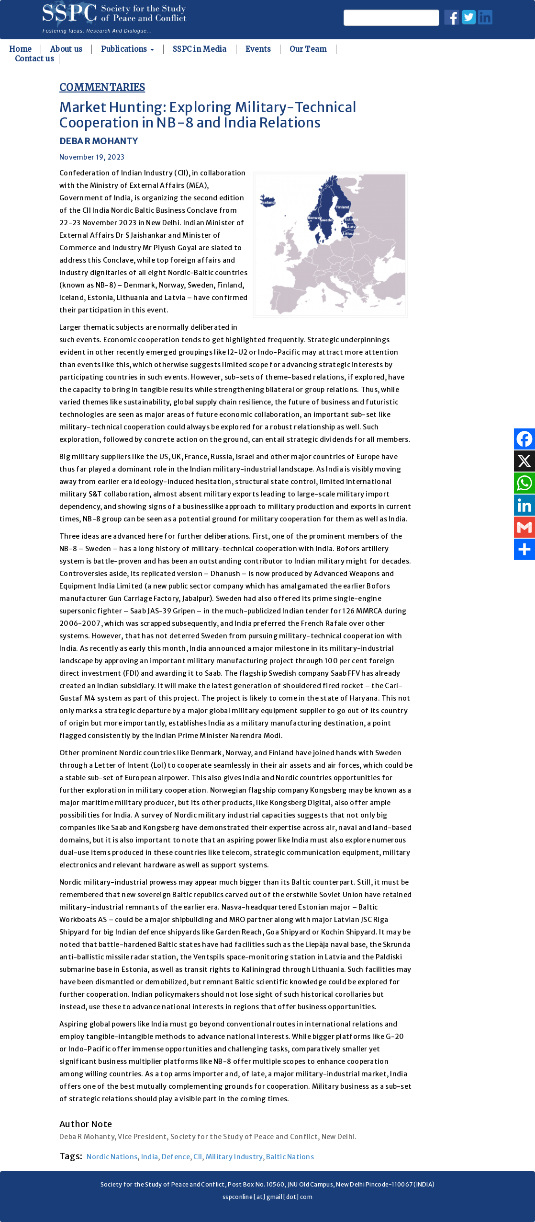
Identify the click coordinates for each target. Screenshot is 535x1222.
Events (258, 49)
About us (66, 49)
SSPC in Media (200, 49)
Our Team (308, 49)
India (149, 1157)
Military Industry (234, 1157)
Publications (127, 49)
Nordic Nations (112, 1157)
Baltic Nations (290, 1157)
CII (197, 1157)
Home (20, 49)
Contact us (34, 58)
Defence (176, 1157)
